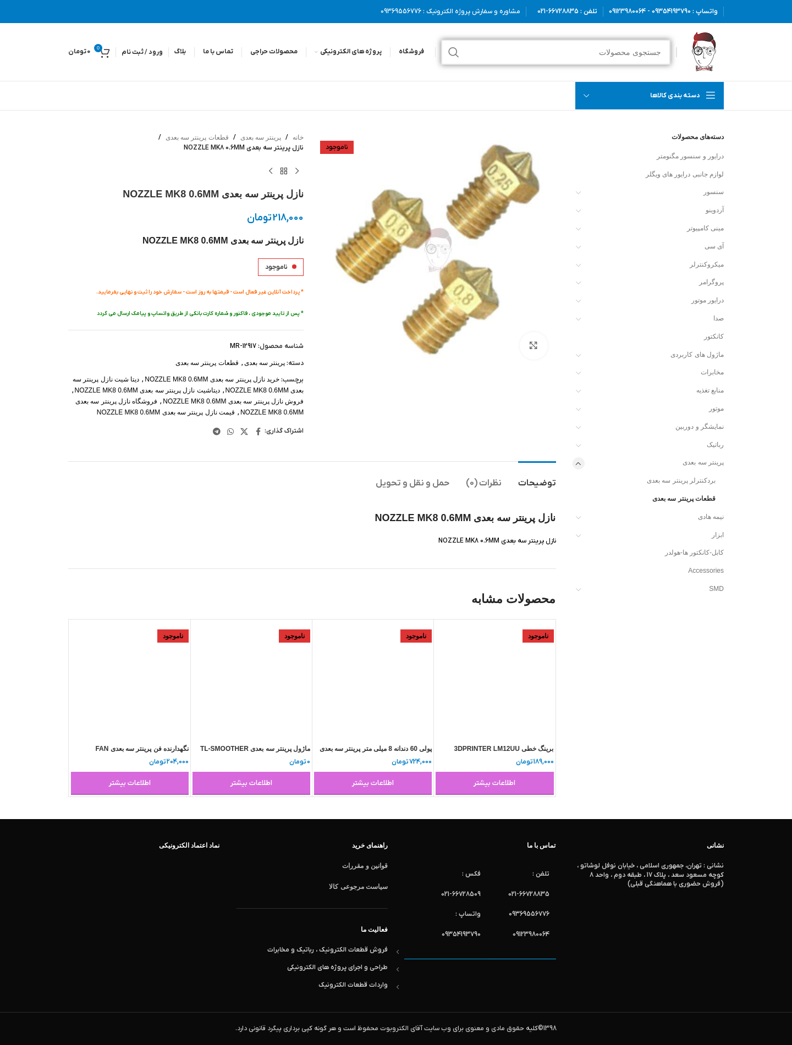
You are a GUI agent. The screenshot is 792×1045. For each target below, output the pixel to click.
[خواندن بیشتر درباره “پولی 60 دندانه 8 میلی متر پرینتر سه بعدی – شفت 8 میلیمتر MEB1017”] (373, 783)
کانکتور (714, 336)
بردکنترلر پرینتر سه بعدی (681, 480)
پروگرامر (711, 282)
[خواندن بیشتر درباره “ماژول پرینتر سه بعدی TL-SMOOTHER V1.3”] (251, 783)
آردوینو (715, 210)
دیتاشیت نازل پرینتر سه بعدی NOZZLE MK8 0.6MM (147, 390)
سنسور (713, 192)
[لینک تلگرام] (217, 431)
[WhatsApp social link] (230, 431)
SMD (716, 589)
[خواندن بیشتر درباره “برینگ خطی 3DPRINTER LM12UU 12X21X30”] (494, 783)
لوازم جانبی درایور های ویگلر (685, 174)
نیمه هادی (711, 517)
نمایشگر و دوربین (699, 426)
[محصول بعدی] (270, 171)
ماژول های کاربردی (697, 354)
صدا (718, 318)
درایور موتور (707, 300)
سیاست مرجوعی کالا (358, 887)
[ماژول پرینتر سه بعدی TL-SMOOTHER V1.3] (251, 680)
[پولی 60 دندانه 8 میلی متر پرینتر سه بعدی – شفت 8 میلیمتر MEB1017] (373, 680)
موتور (716, 408)
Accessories (706, 570)
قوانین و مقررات (365, 866)
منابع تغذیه (710, 390)
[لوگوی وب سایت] (703, 52)
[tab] (537, 478)
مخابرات (712, 372)
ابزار (718, 535)
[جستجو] (555, 52)
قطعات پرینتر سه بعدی (684, 498)
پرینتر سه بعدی (703, 462)
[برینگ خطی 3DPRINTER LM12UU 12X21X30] (494, 680)
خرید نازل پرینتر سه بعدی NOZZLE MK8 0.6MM (212, 379)
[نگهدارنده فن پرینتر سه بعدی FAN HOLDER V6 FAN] (130, 680)
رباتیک (715, 445)
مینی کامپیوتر (705, 228)
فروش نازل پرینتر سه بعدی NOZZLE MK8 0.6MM (233, 401)
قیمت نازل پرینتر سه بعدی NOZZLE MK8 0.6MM (166, 412)
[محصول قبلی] (297, 171)
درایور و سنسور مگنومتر (690, 156)
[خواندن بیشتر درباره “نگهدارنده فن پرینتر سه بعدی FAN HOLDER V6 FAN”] (130, 783)
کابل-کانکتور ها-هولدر (694, 552)
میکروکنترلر (707, 264)
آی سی (714, 246)
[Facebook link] (258, 431)
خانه (298, 137)
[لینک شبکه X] (244, 431)
